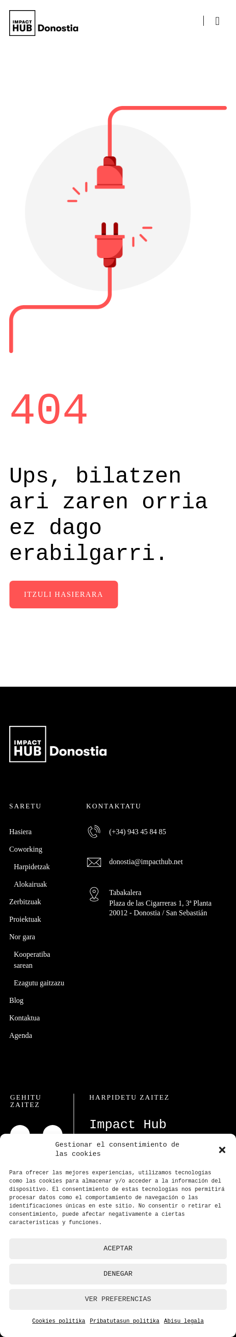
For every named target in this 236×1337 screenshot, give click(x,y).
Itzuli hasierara (64, 594)
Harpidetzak (32, 866)
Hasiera (20, 831)
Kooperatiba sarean (32, 959)
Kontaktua (24, 1017)
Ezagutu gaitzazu (39, 982)
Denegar (118, 1273)
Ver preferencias (118, 1299)
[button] (222, 1149)
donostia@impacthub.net (146, 861)
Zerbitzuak (25, 901)
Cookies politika (58, 1321)
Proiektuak (25, 919)
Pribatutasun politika (124, 1321)
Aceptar (118, 1248)
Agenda (20, 1035)
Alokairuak (30, 884)
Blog (16, 1000)
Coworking (25, 849)
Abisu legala (184, 1321)
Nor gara (22, 936)
